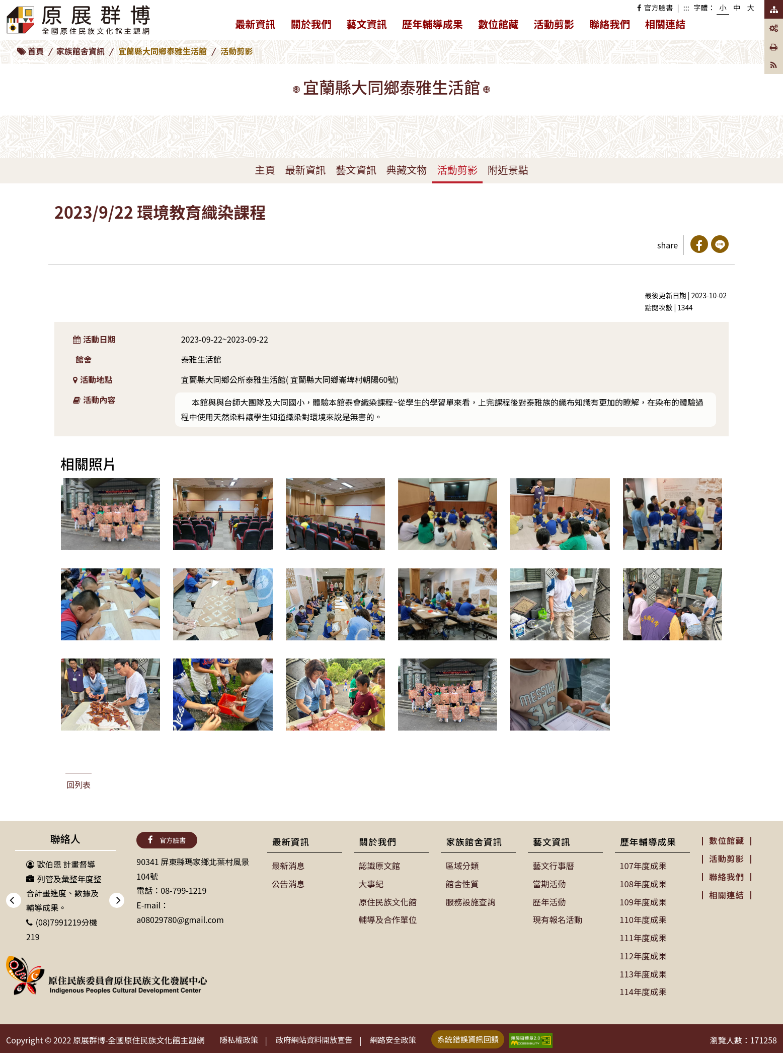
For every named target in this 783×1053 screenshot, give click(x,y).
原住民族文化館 (387, 901)
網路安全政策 (404, 1036)
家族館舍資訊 (80, 51)
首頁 (36, 51)
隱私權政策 (241, 1036)
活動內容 (94, 399)
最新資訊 (259, 26)
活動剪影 (554, 24)
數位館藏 (498, 24)
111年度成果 (643, 936)
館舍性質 (462, 883)
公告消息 (288, 883)
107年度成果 (643, 866)
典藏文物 (406, 169)
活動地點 (93, 379)
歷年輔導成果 (436, 26)
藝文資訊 (370, 26)
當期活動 (549, 883)
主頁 (265, 169)
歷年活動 (549, 901)
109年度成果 (643, 901)
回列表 (78, 784)
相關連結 (665, 24)
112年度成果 (643, 953)
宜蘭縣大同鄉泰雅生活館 (162, 51)
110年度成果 (643, 918)
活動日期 (94, 339)
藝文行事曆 (553, 866)
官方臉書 (655, 7)
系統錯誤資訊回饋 (482, 1036)
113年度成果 (643, 971)
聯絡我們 (609, 24)
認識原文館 (379, 866)
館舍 (83, 359)
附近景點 (508, 169)
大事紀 (371, 883)
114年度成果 (643, 988)
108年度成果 (643, 883)
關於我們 (315, 26)
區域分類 (462, 866)
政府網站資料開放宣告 (320, 1036)
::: (686, 7)
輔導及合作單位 (387, 918)
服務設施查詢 (470, 901)
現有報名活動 (557, 918)
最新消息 (288, 866)
